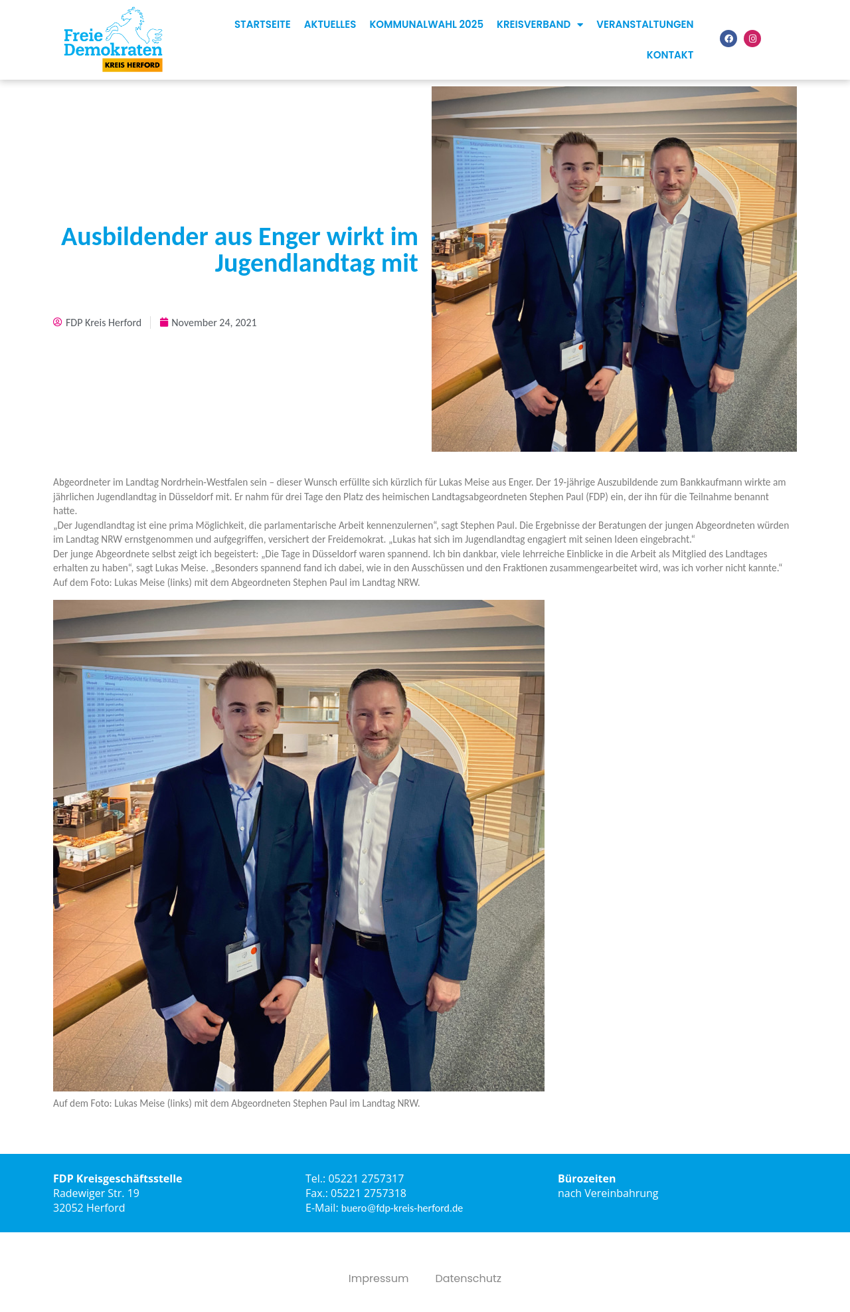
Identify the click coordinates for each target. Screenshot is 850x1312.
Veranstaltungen (644, 24)
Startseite (262, 24)
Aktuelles (330, 24)
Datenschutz (468, 1278)
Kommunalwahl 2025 (426, 24)
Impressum (379, 1278)
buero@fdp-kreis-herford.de (402, 1208)
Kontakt (670, 55)
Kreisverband (540, 25)
